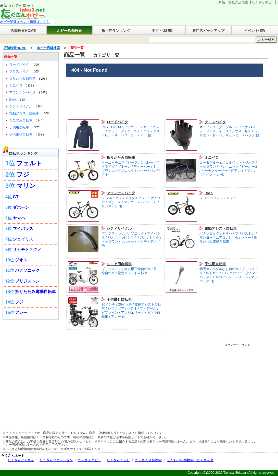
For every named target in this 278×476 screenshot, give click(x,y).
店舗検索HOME (23, 31)
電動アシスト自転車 (221, 228)
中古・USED (162, 31)
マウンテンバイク (121, 193)
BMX (209, 193)
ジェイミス (23, 239)
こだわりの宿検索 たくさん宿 (190, 460)
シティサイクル (119, 228)
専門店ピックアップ (208, 31)
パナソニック (27, 270)
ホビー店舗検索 (69, 31)
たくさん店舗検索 (148, 460)
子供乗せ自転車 (119, 299)
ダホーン (21, 207)
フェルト (29, 163)
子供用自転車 (215, 264)
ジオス (21, 260)
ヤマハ (19, 218)
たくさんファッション (56, 460)
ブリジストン (27, 281)
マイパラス (23, 228)
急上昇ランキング (116, 31)
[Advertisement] (121, 382)
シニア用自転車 (119, 264)
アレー (21, 312)
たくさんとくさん (21, 460)
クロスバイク (215, 122)
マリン (26, 185)
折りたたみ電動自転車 (35, 291)
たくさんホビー (89, 460)
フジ (23, 174)
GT (15, 197)
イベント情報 (255, 31)
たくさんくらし (118, 460)
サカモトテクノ (27, 249)
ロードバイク (117, 122)
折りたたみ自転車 (121, 157)
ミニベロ (212, 157)
